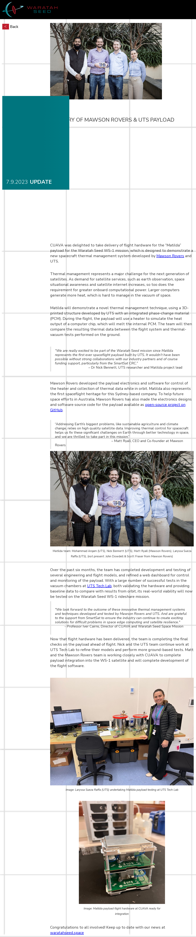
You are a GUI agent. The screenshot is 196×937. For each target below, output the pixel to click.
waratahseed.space (67, 932)
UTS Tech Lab (99, 585)
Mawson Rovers (170, 255)
